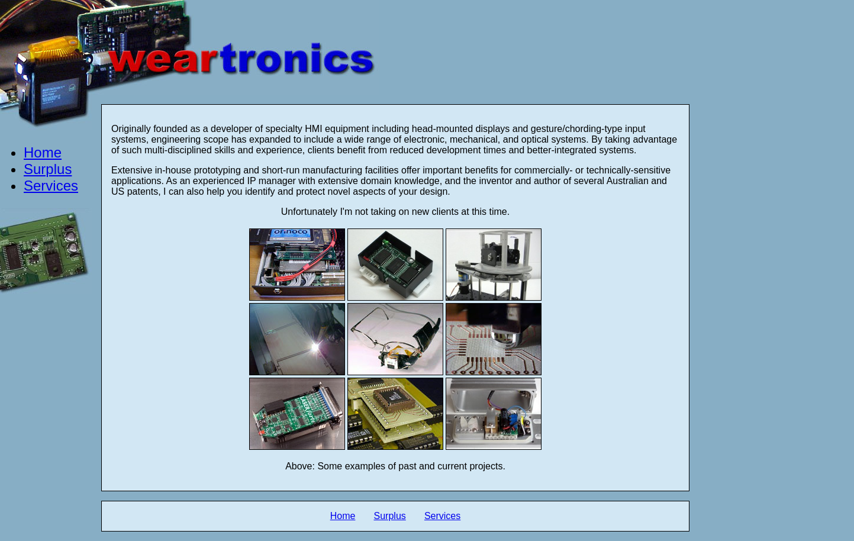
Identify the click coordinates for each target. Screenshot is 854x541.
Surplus (48, 169)
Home (43, 152)
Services (51, 186)
